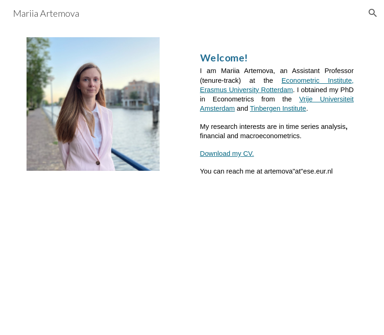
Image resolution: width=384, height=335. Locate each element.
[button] (373, 13)
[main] (276, 108)
